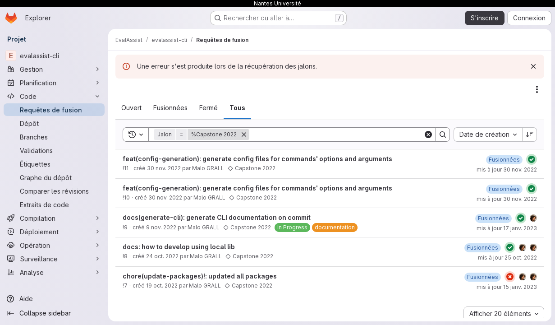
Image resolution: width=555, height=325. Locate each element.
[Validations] (54, 150)
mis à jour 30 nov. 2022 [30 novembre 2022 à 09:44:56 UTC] (507, 169)
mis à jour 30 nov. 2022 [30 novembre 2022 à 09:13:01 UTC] (507, 198)
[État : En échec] (510, 276)
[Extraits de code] (54, 204)
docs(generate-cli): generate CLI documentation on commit (217, 217)
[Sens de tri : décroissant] (530, 134)
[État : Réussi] (531, 159)
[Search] (336, 134)
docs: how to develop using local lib (179, 247)
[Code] (54, 96)
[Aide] (54, 298)
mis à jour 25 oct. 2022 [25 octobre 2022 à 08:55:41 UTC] (507, 257)
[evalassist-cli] (54, 55)
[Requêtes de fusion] (54, 109)
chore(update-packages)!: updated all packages (200, 276)
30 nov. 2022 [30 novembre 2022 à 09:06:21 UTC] (165, 197)
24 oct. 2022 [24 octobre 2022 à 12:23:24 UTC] (162, 256)
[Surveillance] (54, 258)
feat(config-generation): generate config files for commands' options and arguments (257, 158)
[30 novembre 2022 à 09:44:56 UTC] (504, 159)
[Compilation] (54, 218)
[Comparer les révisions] (54, 191)
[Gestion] (54, 69)
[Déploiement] (54, 231)
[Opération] (54, 245)
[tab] (131, 108)
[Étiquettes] (54, 164)
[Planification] (54, 82)
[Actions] (537, 89)
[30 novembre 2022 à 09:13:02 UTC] (504, 189)
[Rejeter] (533, 66)
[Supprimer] (244, 134)
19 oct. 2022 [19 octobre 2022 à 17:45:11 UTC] (162, 285)
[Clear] (428, 134)
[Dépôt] (54, 123)
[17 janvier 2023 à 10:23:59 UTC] (493, 218)
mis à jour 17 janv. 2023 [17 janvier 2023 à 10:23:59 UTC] (507, 228)
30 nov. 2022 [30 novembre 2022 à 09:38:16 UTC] (164, 168)
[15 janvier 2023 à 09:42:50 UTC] (482, 277)
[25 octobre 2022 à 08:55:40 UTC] (482, 247)
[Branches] (54, 136)
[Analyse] (54, 272)
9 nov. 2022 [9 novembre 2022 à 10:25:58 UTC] (161, 227)
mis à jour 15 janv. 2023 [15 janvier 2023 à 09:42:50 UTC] (507, 286)
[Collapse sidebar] (54, 313)
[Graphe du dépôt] (54, 177)
